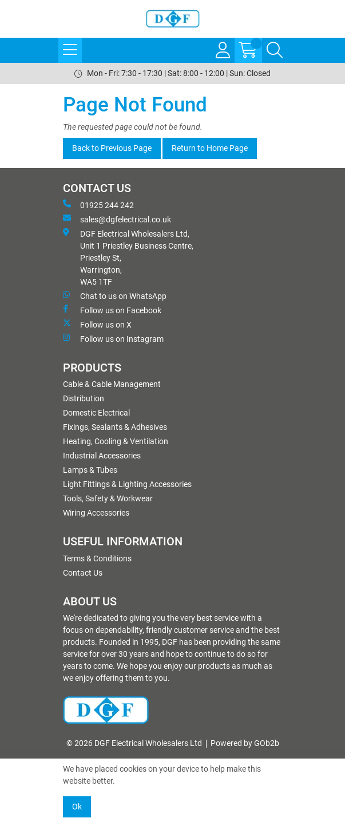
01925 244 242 (98, 204)
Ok (77, 806)
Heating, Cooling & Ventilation (115, 441)
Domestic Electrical (96, 412)
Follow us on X (97, 324)
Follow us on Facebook (112, 310)
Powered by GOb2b (245, 743)
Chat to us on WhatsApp (114, 295)
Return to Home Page (210, 148)
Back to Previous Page (112, 148)
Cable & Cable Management (112, 384)
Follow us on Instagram (113, 338)
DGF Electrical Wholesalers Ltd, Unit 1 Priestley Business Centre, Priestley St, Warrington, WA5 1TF (128, 257)
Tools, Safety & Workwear (108, 498)
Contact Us (82, 572)
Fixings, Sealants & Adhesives (115, 427)
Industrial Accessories (102, 455)
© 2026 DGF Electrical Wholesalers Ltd (134, 743)
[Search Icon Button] (274, 50)
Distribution (83, 398)
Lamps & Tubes (90, 469)
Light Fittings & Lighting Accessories (127, 484)
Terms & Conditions (97, 558)
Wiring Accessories (96, 512)
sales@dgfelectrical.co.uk (117, 219)
